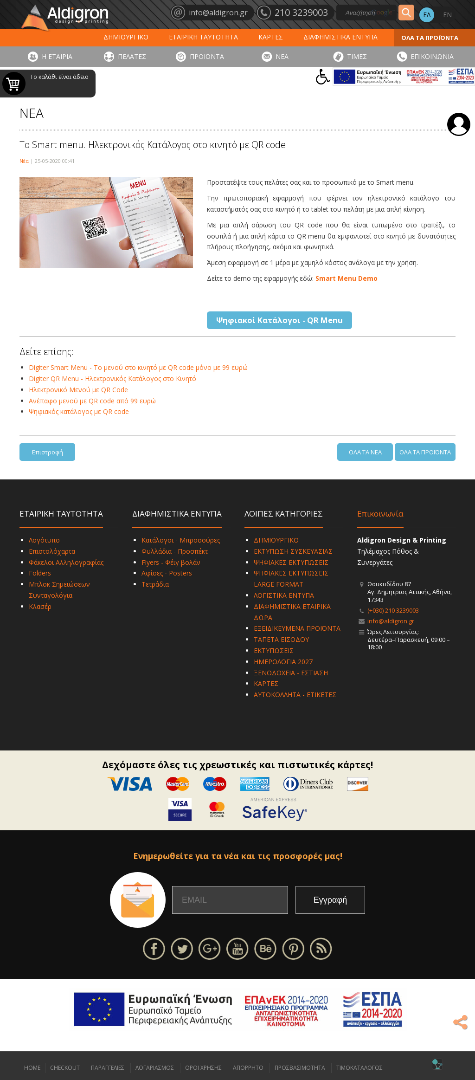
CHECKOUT (65, 1068)
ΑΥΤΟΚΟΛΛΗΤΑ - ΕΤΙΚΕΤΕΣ (295, 694)
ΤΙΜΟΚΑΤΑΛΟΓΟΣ (359, 1068)
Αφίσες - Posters (166, 573)
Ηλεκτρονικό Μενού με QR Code (78, 389)
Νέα (24, 160)
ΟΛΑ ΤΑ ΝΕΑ (365, 452)
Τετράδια (155, 584)
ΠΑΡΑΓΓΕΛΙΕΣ (107, 1068)
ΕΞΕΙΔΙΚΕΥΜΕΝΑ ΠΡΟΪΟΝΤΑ (297, 628)
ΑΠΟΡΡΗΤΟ (248, 1068)
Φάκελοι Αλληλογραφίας (66, 562)
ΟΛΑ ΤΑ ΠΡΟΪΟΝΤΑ (429, 37)
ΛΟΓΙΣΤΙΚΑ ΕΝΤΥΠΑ (284, 595)
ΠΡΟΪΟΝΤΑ (207, 56)
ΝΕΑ (282, 56)
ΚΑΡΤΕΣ (270, 36)
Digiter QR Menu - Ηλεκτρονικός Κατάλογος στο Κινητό (112, 378)
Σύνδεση (458, 124)
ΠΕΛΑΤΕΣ (132, 56)
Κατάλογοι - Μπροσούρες (180, 540)
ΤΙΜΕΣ (357, 56)
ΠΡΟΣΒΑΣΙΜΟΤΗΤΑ (300, 1068)
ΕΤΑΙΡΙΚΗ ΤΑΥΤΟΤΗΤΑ (203, 36)
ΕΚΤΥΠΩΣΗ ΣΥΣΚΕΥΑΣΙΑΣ (293, 551)
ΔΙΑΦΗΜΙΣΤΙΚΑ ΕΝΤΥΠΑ (340, 36)
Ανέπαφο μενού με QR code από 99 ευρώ (92, 400)
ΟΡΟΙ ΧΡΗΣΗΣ (203, 1068)
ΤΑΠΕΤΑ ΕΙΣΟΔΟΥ (281, 639)
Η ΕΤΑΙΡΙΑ (57, 56)
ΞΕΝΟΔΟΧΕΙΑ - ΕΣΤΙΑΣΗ (291, 672)
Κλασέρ (40, 606)
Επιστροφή (47, 452)
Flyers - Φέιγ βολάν (170, 562)
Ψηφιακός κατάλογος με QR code (79, 411)
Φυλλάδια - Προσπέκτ (174, 551)
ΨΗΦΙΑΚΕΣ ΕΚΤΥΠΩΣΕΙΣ (291, 562)
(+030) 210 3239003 (393, 610)
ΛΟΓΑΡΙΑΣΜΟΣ (154, 1068)
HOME (32, 1068)
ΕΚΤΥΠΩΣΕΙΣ (274, 650)
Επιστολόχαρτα (52, 551)
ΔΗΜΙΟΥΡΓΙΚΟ (125, 36)
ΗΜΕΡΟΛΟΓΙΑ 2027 (283, 661)
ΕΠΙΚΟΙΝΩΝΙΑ (432, 56)
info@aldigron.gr (390, 621)
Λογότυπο (44, 540)
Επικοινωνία (380, 513)
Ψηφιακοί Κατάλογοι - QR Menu (279, 320)
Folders (40, 573)
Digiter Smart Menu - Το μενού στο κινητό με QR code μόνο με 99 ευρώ (138, 367)
